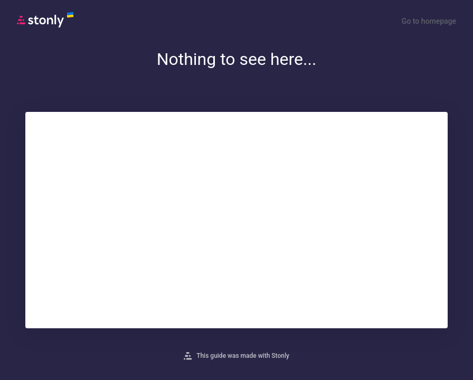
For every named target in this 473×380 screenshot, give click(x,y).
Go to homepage (429, 21)
